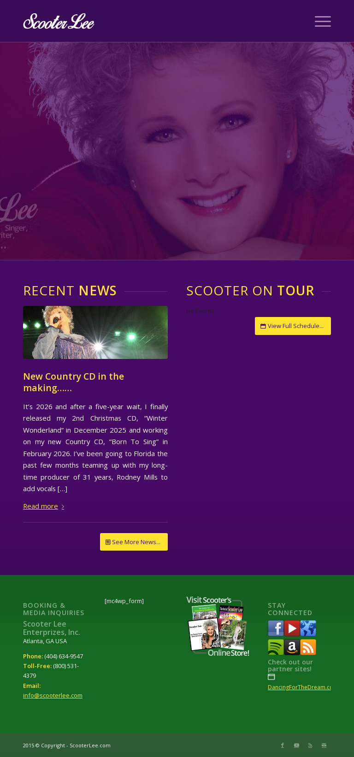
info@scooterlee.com (53, 695)
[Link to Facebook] (282, 745)
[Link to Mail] (324, 745)
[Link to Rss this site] (310, 745)
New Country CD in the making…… (73, 382)
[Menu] (318, 21)
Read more (45, 506)
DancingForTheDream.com (303, 687)
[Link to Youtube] (296, 745)
